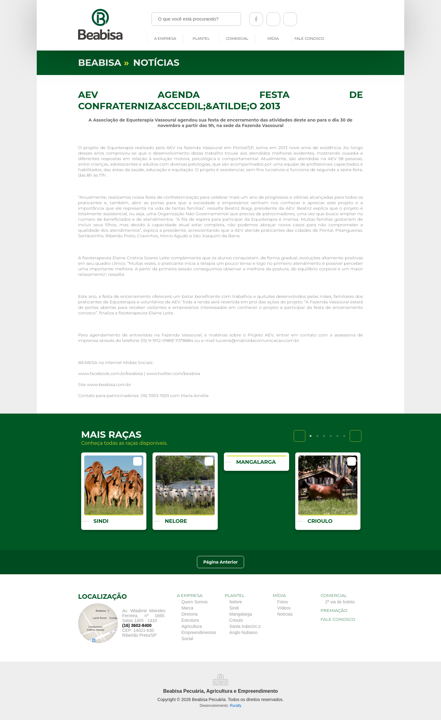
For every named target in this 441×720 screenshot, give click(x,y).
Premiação (334, 610)
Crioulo (236, 620)
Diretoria (189, 614)
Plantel (201, 38)
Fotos (282, 601)
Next (355, 436)
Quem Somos (194, 601)
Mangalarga (240, 614)
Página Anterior (220, 562)
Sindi (234, 608)
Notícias (285, 614)
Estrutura (190, 620)
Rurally (235, 705)
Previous (299, 436)
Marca (187, 608)
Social (187, 638)
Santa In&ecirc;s (245, 626)
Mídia (273, 38)
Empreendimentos (198, 632)
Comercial (237, 38)
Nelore (235, 601)
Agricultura (191, 626)
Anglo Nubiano (243, 632)
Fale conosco (309, 38)
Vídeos (284, 608)
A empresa (165, 38)
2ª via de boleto (340, 601)
